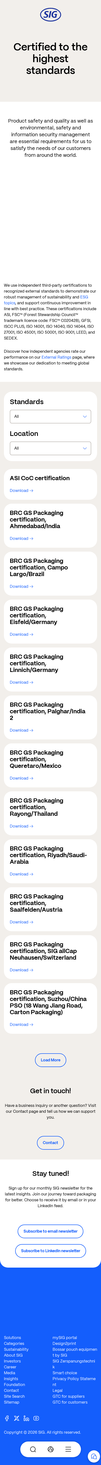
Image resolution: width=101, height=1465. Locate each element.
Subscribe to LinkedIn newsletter (50, 1250)
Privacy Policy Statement (74, 1381)
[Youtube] (38, 1417)
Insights (11, 1378)
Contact (50, 1142)
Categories (14, 1343)
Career (10, 1367)
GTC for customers (70, 1402)
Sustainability (16, 1349)
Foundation (14, 1384)
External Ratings (56, 357)
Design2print (64, 1343)
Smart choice (65, 1372)
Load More (50, 1060)
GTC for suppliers (69, 1396)
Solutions (12, 1337)
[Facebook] (9, 1417)
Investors (12, 1361)
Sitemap (11, 1402)
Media (9, 1372)
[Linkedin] (28, 1417)
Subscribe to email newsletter (50, 1231)
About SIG (13, 1355)
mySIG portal (65, 1337)
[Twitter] (18, 1417)
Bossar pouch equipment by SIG (75, 1352)
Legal (58, 1390)
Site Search (14, 1396)
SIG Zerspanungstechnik (74, 1364)
